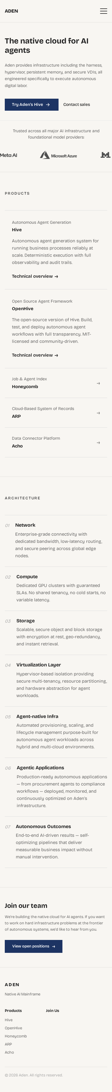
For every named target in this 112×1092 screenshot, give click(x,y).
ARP (8, 1044)
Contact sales (76, 104)
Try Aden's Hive (31, 104)
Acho (9, 1052)
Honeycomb (16, 1036)
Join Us (52, 1011)
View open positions (33, 946)
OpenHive (13, 1028)
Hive (9, 1020)
